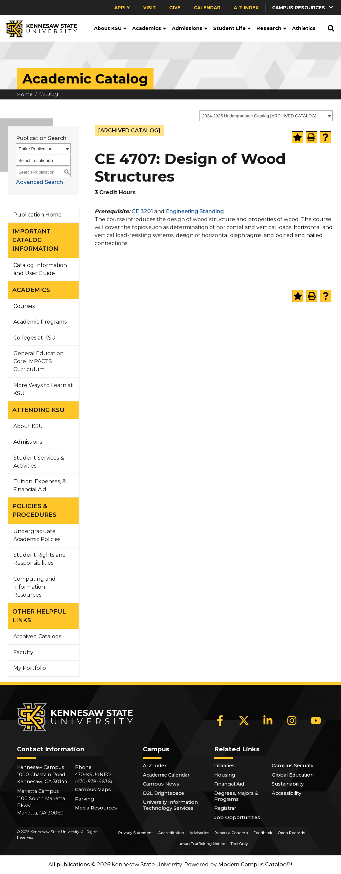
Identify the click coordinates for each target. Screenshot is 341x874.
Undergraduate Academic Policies (36, 535)
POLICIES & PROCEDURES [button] (34, 510)
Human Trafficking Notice (200, 843)
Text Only (239, 843)
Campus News (161, 784)
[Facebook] (220, 720)
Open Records (291, 832)
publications (73, 864)
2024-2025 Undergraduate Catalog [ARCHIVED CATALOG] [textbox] (259, 115)
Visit (149, 7)
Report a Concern (231, 832)
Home (25, 94)
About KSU (110, 28)
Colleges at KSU (34, 338)
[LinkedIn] (268, 720)
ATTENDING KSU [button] (38, 409)
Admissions (190, 28)
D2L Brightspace (163, 793)
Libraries (224, 766)
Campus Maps (93, 790)
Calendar (207, 7)
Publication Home (37, 215)
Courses (24, 306)
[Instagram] (292, 720)
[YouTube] (316, 720)
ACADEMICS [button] (31, 289)
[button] (303, 7)
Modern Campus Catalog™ (255, 864)
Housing (224, 775)
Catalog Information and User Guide (40, 269)
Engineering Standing (195, 211)
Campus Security (292, 766)
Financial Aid (229, 784)
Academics (149, 28)
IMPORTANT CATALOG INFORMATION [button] (35, 240)
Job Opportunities (237, 817)
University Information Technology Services (170, 805)
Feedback (262, 832)
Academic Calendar (166, 775)
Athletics (304, 28)
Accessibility (286, 793)
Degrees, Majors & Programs (236, 796)
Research (271, 28)
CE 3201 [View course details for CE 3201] (142, 211)
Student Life (232, 28)
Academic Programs (40, 322)
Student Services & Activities (38, 462)
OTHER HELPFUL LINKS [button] (39, 616)
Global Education (293, 775)
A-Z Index (246, 7)
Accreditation (171, 832)
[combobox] (266, 115)
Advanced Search (39, 182)
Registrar (225, 808)
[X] (244, 720)
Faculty (23, 652)
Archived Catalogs (37, 636)
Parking (84, 799)
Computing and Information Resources (34, 587)
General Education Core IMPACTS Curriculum (38, 361)
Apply (122, 7)
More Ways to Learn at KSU (43, 389)
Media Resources (96, 808)
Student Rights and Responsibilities (39, 559)
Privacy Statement (135, 832)
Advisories (199, 832)
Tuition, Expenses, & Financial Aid (39, 485)
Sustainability (288, 784)
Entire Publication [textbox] (35, 148)
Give (174, 7)
